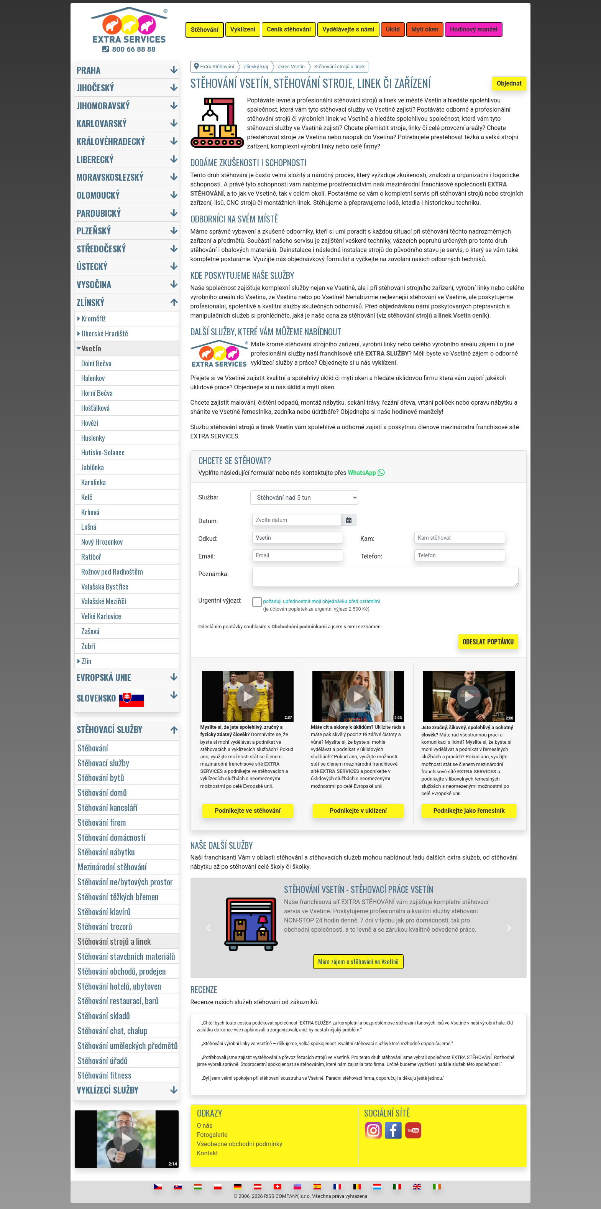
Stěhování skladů (103, 1015)
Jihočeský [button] (95, 87)
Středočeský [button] (101, 248)
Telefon (370, 556)
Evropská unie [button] (104, 676)
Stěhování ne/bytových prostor (125, 881)
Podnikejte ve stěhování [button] (248, 810)
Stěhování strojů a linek (114, 940)
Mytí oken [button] (424, 29)
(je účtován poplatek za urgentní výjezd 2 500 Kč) (316, 609)
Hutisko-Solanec (103, 452)
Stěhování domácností (111, 836)
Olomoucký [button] (98, 194)
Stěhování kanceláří (107, 807)
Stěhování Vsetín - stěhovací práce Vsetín (358, 889)
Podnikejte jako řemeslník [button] (469, 810)
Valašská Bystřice (104, 586)
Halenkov (93, 377)
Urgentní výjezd (219, 600)
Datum (208, 521)
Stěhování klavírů (104, 911)
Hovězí (89, 422)
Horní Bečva (97, 392)
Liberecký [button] (95, 159)
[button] (208, 928)
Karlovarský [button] (101, 123)
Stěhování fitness (104, 1074)
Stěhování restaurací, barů (118, 1000)
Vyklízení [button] (243, 29)
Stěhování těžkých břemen (118, 896)
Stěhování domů (102, 792)
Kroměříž (91, 318)
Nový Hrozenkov (102, 541)
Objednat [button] (509, 83)
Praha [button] (88, 69)
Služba (208, 497)
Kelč (86, 496)
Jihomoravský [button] (103, 105)
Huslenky (93, 437)
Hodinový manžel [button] (474, 29)
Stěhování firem (101, 821)
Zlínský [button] (90, 302)
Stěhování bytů (100, 777)
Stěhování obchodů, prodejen (121, 970)
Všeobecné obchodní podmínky (239, 1144)
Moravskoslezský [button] (110, 176)
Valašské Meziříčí (103, 600)
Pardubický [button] (99, 212)
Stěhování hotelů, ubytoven (119, 985)
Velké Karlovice (101, 615)
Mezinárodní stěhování (112, 866)
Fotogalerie (212, 1134)
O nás (205, 1125)
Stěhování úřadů (102, 1060)
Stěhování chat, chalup (112, 1030)
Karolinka (93, 482)
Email (206, 556)
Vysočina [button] (94, 284)
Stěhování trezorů (104, 925)
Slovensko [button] (110, 698)
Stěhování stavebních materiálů (126, 955)
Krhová (90, 511)
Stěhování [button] (204, 29)
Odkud (207, 538)
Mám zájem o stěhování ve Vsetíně (358, 961)
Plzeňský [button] (94, 230)
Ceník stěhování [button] (289, 29)
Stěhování (92, 747)
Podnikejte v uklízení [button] (358, 810)
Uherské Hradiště (102, 333)
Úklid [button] (393, 29)
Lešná (88, 526)
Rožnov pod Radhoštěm (112, 571)
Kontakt (207, 1153)
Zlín (84, 660)
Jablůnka (92, 467)
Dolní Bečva (96, 363)
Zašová (90, 630)
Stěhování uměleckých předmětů (127, 1045)
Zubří (88, 645)
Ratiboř (91, 556)
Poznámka (213, 574)
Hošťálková (95, 407)
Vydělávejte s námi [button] (348, 29)
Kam (366, 538)
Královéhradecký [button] (111, 141)
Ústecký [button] (92, 266)
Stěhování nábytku (106, 851)
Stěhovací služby (103, 762)
